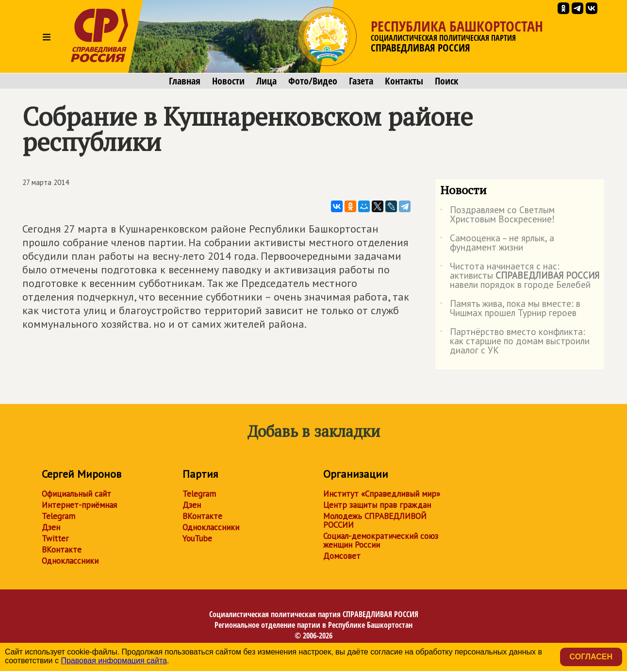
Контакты (404, 81)
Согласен (591, 657)
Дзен (51, 527)
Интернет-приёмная (79, 505)
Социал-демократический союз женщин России (380, 540)
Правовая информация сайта (114, 660)
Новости (228, 81)
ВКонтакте (62, 549)
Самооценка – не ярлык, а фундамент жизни (497, 243)
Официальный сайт (76, 493)
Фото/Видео (312, 81)
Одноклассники (70, 560)
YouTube (197, 538)
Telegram (58, 516)
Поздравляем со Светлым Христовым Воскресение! (497, 215)
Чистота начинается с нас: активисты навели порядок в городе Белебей (519, 276)
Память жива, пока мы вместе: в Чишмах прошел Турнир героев (510, 309)
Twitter (55, 538)
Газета (361, 81)
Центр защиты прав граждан (377, 505)
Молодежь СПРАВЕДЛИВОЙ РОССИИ (375, 520)
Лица (266, 81)
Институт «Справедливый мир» (381, 493)
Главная (184, 81)
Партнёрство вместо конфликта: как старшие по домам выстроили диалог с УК (515, 341)
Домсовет (342, 556)
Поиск (446, 81)
